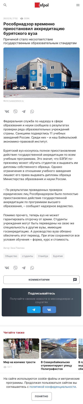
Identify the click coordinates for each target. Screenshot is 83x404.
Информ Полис (41, 5)
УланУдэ (43, 256)
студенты (27, 256)
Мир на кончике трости (19, 362)
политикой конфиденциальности (52, 386)
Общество (11, 256)
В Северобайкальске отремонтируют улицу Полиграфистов (56, 365)
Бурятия (58, 256)
